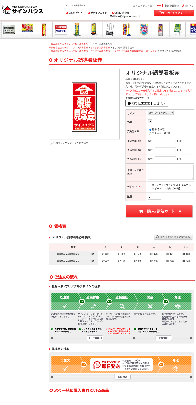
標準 (158, 129)
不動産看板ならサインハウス (63, 44)
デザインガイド (97, 13)
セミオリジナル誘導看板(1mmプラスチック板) (135, 51)
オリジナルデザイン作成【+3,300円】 (170, 184)
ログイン (189, 5)
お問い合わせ (129, 13)
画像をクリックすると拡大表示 (71, 142)
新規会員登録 (172, 5)
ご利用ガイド (75, 13)
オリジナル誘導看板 (100, 47)
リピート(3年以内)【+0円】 (165, 188)
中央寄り (160, 133)
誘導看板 (83, 44)
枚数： (162, 141)
